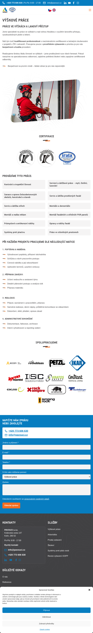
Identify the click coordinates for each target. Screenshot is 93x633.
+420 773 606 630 (18, 430)
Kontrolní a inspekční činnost (17, 184)
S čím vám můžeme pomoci (14, 472)
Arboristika (52, 535)
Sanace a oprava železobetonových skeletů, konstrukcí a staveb (20, 196)
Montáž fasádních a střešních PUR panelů (69, 214)
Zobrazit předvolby (46, 624)
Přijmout (46, 610)
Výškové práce (54, 529)
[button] (89, 590)
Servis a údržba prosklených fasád (65, 196)
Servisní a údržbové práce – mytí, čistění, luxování (68, 184)
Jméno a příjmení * (10, 443)
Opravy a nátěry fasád (60, 223)
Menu (90, 10)
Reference (6, 582)
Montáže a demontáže (60, 206)
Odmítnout (46, 617)
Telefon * (6, 462)
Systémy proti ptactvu (14, 232)
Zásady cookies (45, 629)
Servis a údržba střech (14, 206)
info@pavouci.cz (54, 3)
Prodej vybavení (55, 540)
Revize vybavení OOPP (58, 556)
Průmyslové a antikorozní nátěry (19, 223)
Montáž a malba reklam (15, 214)
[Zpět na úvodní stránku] (5, 10)
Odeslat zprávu (11, 505)
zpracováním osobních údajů (36, 499)
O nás (5, 577)
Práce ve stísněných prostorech (64, 232)
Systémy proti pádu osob (58, 551)
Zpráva (5, 482)
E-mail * (5, 453)
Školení (51, 545)
